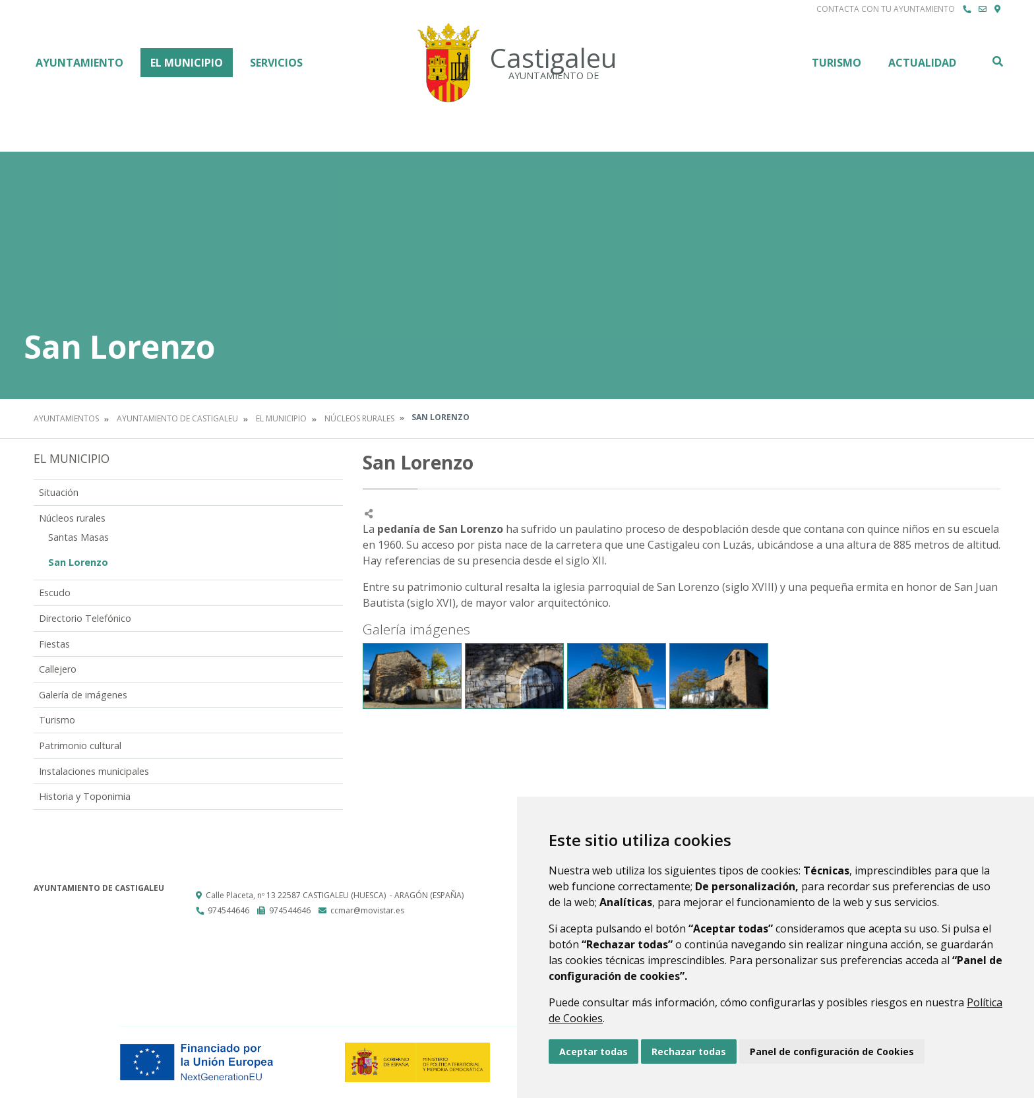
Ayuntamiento (79, 62)
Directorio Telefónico (85, 618)
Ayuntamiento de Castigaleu (177, 418)
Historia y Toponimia (85, 796)
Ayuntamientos (66, 418)
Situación (58, 492)
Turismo (836, 62)
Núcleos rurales (359, 418)
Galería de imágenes (83, 694)
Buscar (997, 61)
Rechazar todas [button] (689, 1051)
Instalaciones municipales (94, 771)
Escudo (55, 592)
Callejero (57, 669)
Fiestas (54, 644)
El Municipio (186, 62)
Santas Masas (78, 537)
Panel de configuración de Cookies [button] (832, 1051)
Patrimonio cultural (80, 745)
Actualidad (922, 62)
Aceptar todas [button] (593, 1051)
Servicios (276, 62)
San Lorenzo (78, 562)
